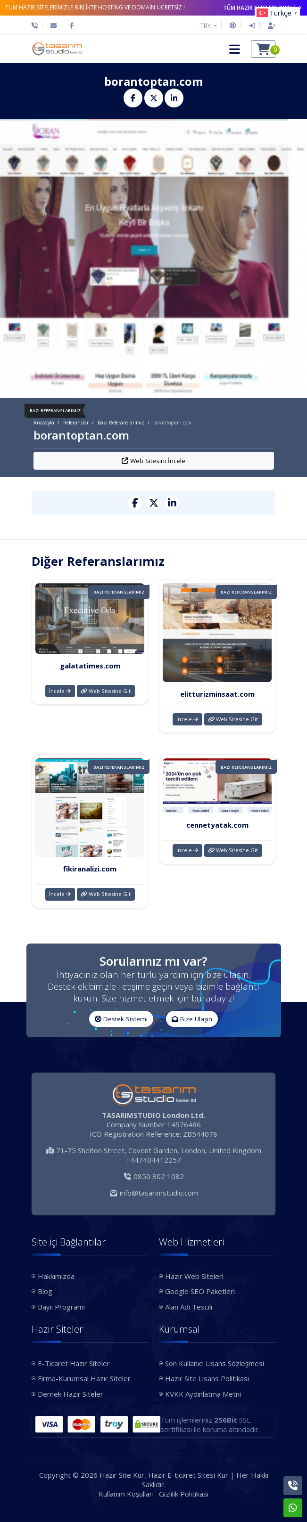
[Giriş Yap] (252, 25)
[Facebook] (71, 25)
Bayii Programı (61, 1306)
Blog (45, 1291)
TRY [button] (206, 25)
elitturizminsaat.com (217, 694)
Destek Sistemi (121, 1019)
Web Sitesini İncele (153, 460)
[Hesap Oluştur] (269, 25)
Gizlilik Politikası (183, 1493)
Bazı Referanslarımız (121, 422)
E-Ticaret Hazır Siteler (74, 1363)
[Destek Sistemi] (233, 25)
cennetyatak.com (217, 825)
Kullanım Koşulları (126, 1493)
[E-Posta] (53, 25)
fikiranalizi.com (89, 868)
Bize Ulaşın (192, 1019)
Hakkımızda (56, 1276)
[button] (234, 49)
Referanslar (76, 422)
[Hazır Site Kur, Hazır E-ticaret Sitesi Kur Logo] (57, 49)
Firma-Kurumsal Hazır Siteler (84, 1378)
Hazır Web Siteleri (194, 1276)
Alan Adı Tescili (188, 1306)
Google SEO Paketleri (200, 1291)
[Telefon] (37, 25)
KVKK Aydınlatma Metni (203, 1394)
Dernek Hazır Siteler (70, 1394)
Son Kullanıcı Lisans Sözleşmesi (214, 1363)
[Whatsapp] (292, 1507)
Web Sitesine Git (106, 690)
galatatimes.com (90, 665)
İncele (60, 690)
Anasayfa (43, 422)
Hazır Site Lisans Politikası (207, 1378)
